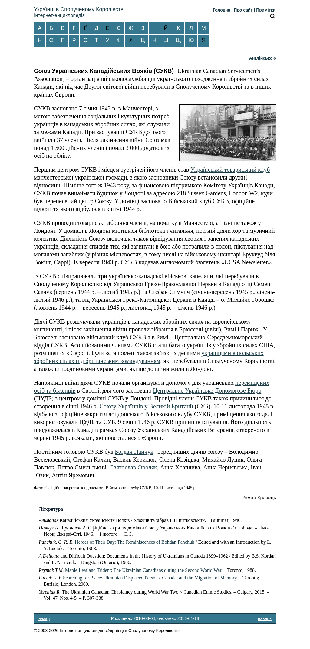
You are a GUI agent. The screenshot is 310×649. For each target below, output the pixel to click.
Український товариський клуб (230, 169)
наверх (265, 618)
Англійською (262, 58)
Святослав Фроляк (133, 467)
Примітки (265, 10)
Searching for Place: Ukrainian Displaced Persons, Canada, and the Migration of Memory (149, 577)
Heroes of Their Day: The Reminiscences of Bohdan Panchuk (134, 542)
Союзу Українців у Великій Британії (146, 406)
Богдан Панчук (134, 451)
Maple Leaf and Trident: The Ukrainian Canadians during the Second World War (143, 570)
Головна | (222, 10)
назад (44, 618)
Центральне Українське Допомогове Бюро (207, 390)
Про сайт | (244, 10)
